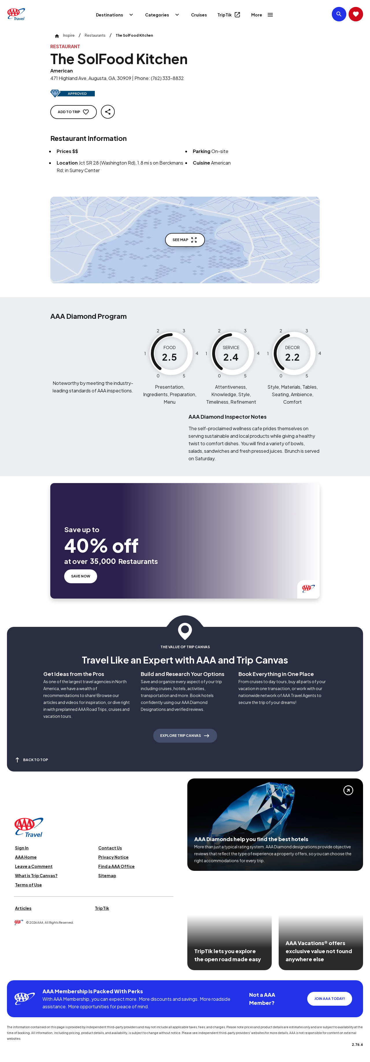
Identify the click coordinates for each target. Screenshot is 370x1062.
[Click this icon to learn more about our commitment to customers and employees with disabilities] (15, 973)
